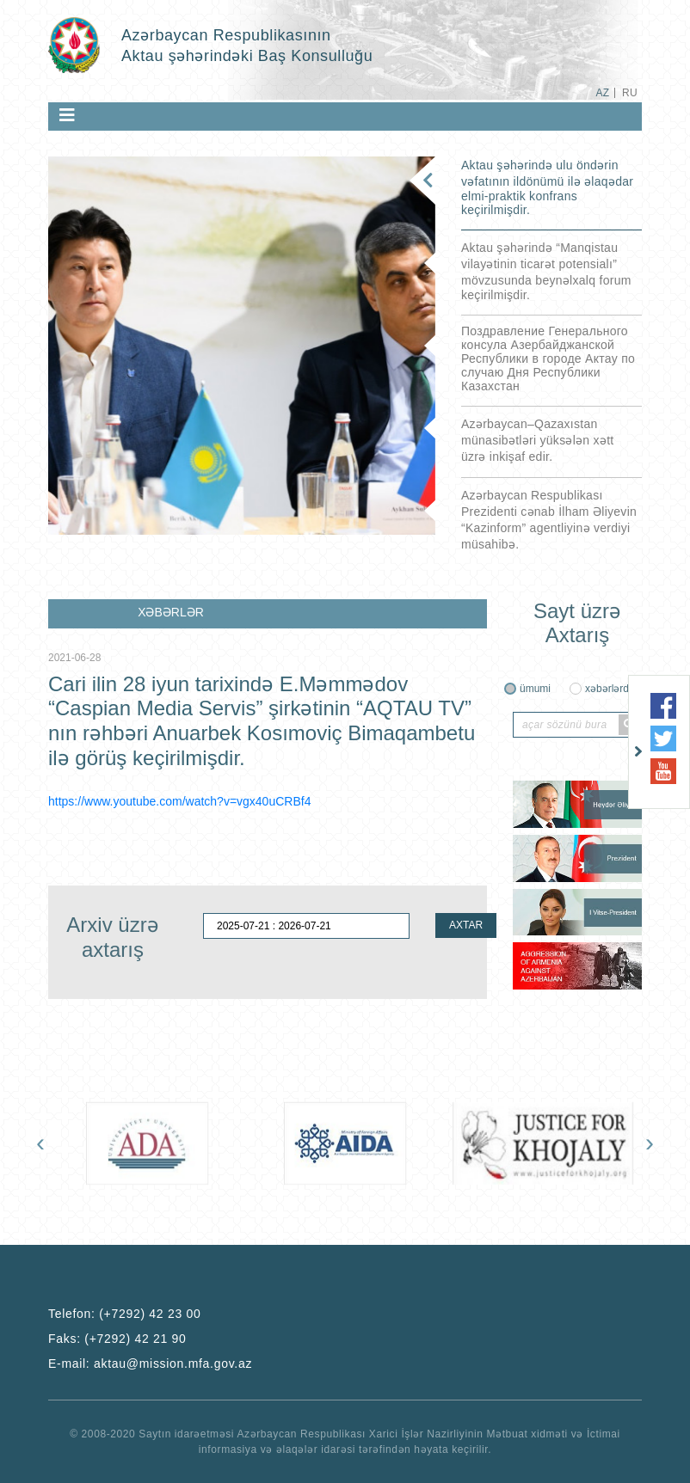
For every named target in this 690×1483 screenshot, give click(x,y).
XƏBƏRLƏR (171, 612)
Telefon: (124, 1314)
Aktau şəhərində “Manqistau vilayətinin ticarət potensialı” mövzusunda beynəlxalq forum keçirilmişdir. (546, 271)
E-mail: (150, 1363)
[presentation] (40, 1142)
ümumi (535, 689)
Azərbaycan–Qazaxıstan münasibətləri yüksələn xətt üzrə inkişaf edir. (537, 440)
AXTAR (466, 925)
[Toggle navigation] (67, 115)
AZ (602, 93)
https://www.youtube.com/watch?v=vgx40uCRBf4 (179, 801)
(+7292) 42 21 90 (135, 1338)
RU (630, 93)
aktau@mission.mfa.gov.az (173, 1363)
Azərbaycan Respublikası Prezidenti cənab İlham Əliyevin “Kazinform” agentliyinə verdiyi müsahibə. (549, 519)
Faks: (117, 1338)
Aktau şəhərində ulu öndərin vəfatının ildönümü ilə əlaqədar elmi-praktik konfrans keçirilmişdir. (547, 187)
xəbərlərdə (610, 689)
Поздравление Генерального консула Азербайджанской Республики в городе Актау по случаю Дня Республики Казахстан (548, 358)
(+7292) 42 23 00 (149, 1314)
